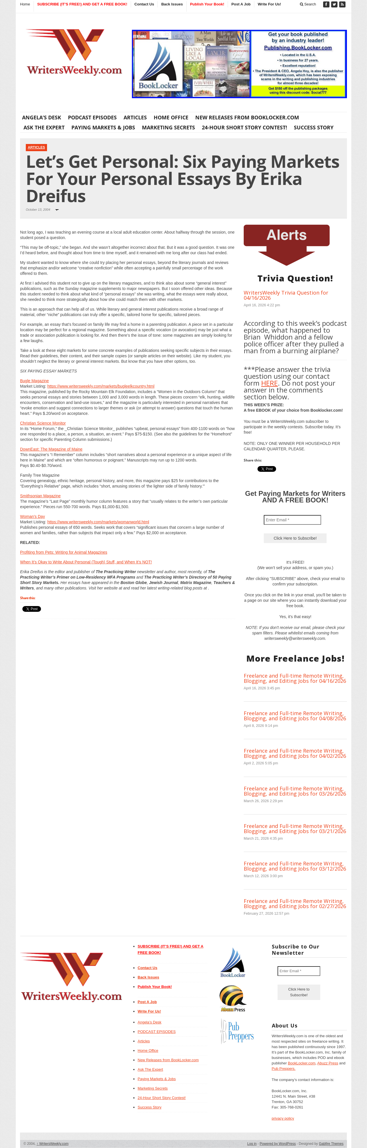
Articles (135, 117)
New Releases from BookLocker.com (247, 117)
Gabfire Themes (331, 1144)
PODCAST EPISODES (92, 117)
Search (308, 4)
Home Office (171, 117)
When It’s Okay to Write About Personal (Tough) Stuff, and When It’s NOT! (86, 562)
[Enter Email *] (292, 520)
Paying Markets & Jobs (103, 127)
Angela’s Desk (41, 117)
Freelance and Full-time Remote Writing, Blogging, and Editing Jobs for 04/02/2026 (295, 753)
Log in (252, 1144)
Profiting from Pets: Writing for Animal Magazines (63, 552)
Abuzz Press (327, 1063)
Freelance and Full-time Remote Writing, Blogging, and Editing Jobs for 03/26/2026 (295, 791)
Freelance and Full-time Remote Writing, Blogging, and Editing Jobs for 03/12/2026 (295, 866)
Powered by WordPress (278, 1144)
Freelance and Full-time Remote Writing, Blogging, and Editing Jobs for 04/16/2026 (295, 678)
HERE (269, 383)
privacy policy (283, 1118)
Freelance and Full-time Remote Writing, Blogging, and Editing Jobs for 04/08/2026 (295, 716)
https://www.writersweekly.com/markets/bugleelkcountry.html (101, 386)
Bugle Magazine (34, 380)
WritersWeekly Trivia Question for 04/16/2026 (286, 295)
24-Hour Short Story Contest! (244, 127)
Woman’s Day (32, 516)
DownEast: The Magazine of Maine (51, 449)
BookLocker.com (301, 1063)
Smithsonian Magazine (40, 496)
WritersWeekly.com (53, 1144)
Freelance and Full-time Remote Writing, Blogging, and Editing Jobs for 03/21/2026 (295, 828)
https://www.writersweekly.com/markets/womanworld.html (98, 522)
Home (25, 4)
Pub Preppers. (284, 1068)
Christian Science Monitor (43, 423)
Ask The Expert (44, 127)
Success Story (313, 127)
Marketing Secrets (168, 127)
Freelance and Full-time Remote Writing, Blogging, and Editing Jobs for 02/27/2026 (295, 904)
